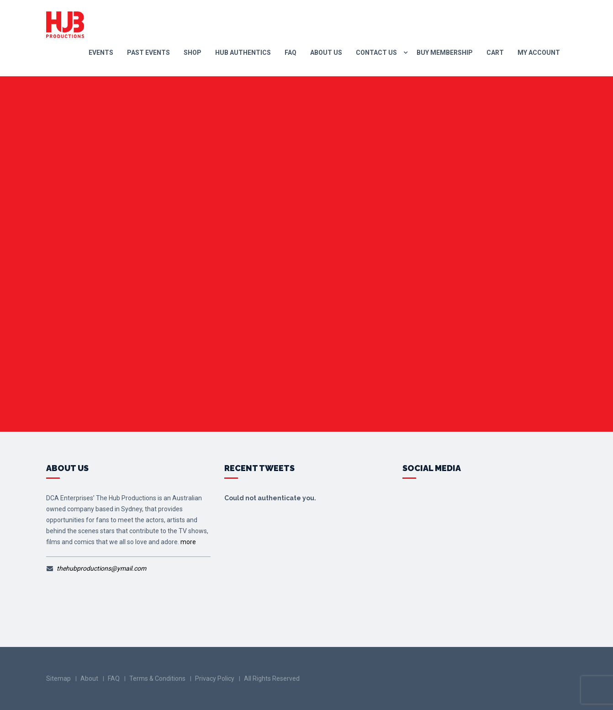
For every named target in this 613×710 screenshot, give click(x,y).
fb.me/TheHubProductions (517, 504)
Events (101, 52)
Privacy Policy (214, 678)
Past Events (148, 52)
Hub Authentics (243, 52)
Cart (495, 52)
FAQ (290, 52)
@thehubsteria (481, 535)
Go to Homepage (301, 315)
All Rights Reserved (272, 678)
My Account (539, 52)
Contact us (376, 52)
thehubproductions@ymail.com (101, 568)
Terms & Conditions (157, 678)
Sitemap (58, 678)
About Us (326, 52)
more (188, 542)
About (89, 678)
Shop (192, 52)
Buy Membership (445, 52)
